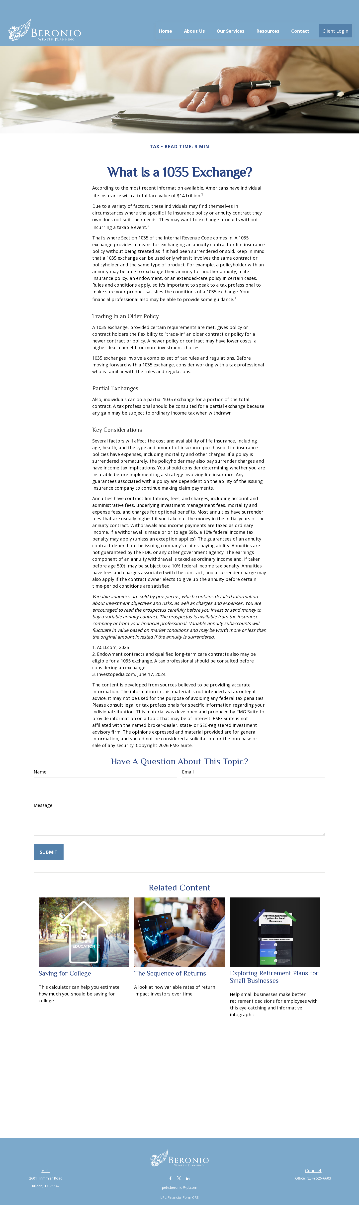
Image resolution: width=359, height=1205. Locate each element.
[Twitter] (179, 1163)
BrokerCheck (231, 1191)
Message (43, 790)
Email (188, 757)
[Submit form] (49, 837)
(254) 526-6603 (319, 1163)
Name (40, 757)
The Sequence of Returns (170, 958)
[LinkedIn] (187, 1163)
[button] (165, 15)
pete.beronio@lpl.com (179, 1172)
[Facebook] (170, 1163)
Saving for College (65, 958)
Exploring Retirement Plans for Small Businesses (274, 961)
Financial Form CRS (183, 1182)
